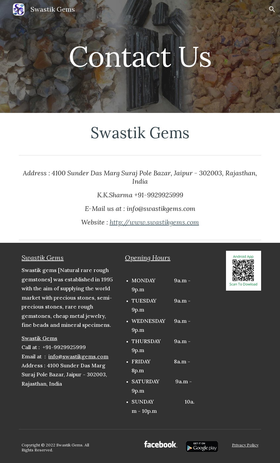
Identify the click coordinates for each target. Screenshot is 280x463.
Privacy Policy (245, 444)
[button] (272, 9)
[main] (140, 56)
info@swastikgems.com (78, 356)
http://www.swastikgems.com (154, 222)
